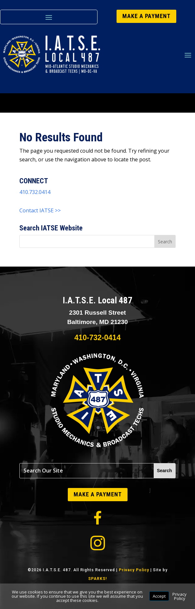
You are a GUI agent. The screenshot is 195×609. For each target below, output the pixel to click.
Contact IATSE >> (40, 210)
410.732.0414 (34, 192)
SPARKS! (97, 578)
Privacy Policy (134, 570)
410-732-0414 (97, 337)
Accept (159, 596)
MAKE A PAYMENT (146, 16)
